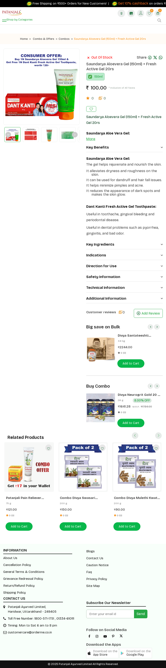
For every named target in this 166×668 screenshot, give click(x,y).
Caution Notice (97, 565)
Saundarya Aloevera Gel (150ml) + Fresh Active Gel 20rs (110, 39)
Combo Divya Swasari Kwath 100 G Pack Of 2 (78, 498)
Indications (124, 255)
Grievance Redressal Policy (23, 579)
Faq (89, 572)
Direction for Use (124, 266)
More (90, 139)
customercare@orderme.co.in (30, 632)
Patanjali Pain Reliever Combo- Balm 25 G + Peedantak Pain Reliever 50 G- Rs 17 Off (28, 498)
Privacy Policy (96, 579)
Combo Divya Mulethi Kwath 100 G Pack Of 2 (136, 498)
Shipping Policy (14, 592)
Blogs (90, 551)
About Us (10, 558)
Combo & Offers (45, 39)
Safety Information (124, 277)
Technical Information (124, 287)
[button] (102, 653)
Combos (66, 39)
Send (141, 614)
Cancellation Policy (17, 565)
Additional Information (124, 298)
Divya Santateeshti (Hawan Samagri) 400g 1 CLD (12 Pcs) (137, 336)
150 (96, 76)
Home (25, 39)
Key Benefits (124, 147)
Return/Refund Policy (19, 586)
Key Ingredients (124, 244)
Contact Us (94, 558)
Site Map (93, 586)
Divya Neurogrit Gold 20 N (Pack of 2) (139, 395)
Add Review (148, 313)
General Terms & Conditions (24, 572)
